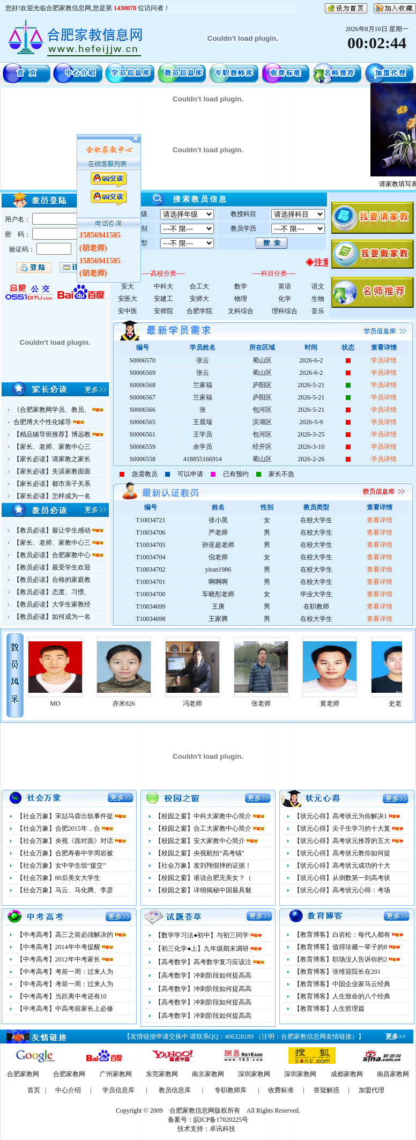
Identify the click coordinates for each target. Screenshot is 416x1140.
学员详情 (384, 360)
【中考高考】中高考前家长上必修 (65, 1008)
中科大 (163, 286)
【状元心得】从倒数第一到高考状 (342, 878)
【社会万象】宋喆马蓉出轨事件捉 (66, 816)
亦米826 (178, 703)
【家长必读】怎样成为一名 (52, 496)
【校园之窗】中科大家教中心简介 (204, 816)
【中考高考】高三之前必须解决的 (66, 934)
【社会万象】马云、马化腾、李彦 (65, 890)
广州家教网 (116, 1074)
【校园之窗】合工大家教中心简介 (204, 828)
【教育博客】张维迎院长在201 (337, 971)
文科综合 (241, 311)
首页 (33, 1090)
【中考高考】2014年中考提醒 (59, 947)
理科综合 (285, 311)
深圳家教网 (254, 1074)
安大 (127, 286)
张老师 (315, 703)
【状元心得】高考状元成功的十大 (342, 865)
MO (110, 703)
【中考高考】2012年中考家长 (59, 959)
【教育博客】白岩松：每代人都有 (343, 934)
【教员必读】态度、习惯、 (52, 592)
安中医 (127, 311)
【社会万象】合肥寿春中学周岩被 (65, 853)
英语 (284, 286)
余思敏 (41, 703)
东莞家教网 (162, 1074)
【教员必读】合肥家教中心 (52, 555)
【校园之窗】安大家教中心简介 (201, 841)
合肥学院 (199, 311)
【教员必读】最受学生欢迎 (52, 567)
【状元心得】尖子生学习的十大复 (343, 828)
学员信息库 (118, 1090)
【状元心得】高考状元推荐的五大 (343, 841)
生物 (317, 298)
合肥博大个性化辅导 (43, 422)
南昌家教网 (393, 1074)
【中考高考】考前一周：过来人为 (65, 971)
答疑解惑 (326, 1090)
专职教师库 (230, 1090)
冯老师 (247, 703)
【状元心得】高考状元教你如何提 (342, 853)
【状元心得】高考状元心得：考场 (342, 890)
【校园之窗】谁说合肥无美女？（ (203, 878)
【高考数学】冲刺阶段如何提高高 (203, 975)
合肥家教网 (23, 1074)
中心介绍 (68, 1090)
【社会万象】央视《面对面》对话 (66, 841)
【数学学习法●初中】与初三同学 (202, 935)
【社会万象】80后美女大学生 (58, 878)
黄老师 (384, 703)
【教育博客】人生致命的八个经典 (342, 996)
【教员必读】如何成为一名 (52, 616)
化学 (284, 298)
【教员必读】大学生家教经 (52, 604)
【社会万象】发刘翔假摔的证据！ (203, 865)
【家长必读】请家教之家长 (52, 459)
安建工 (163, 298)
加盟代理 (371, 1090)
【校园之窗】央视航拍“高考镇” (199, 853)
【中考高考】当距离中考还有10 (62, 996)
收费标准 (281, 1090)
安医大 (127, 298)
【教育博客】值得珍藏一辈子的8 (341, 947)
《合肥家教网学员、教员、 (52, 409)
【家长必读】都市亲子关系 (52, 483)
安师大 (199, 298)
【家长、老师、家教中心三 (52, 446)
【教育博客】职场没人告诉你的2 (341, 959)
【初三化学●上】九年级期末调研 (202, 948)
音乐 (317, 311)
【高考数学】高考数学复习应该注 (204, 962)
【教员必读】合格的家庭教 (52, 579)
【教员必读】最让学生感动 (52, 530)
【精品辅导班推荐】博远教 (52, 434)
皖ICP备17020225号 (221, 1119)
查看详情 (379, 520)
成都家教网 (347, 1074)
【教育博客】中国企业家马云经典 (342, 984)
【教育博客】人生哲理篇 (329, 1008)
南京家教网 (208, 1074)
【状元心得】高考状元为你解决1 (341, 816)
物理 (240, 298)
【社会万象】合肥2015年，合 (59, 828)
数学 (240, 286)
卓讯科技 (222, 1128)
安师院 (163, 311)
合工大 (199, 286)
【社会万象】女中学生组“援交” (61, 865)
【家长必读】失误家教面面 (52, 471)
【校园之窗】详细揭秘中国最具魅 (203, 890)
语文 (317, 286)
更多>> (395, 1036)
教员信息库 (175, 1090)
